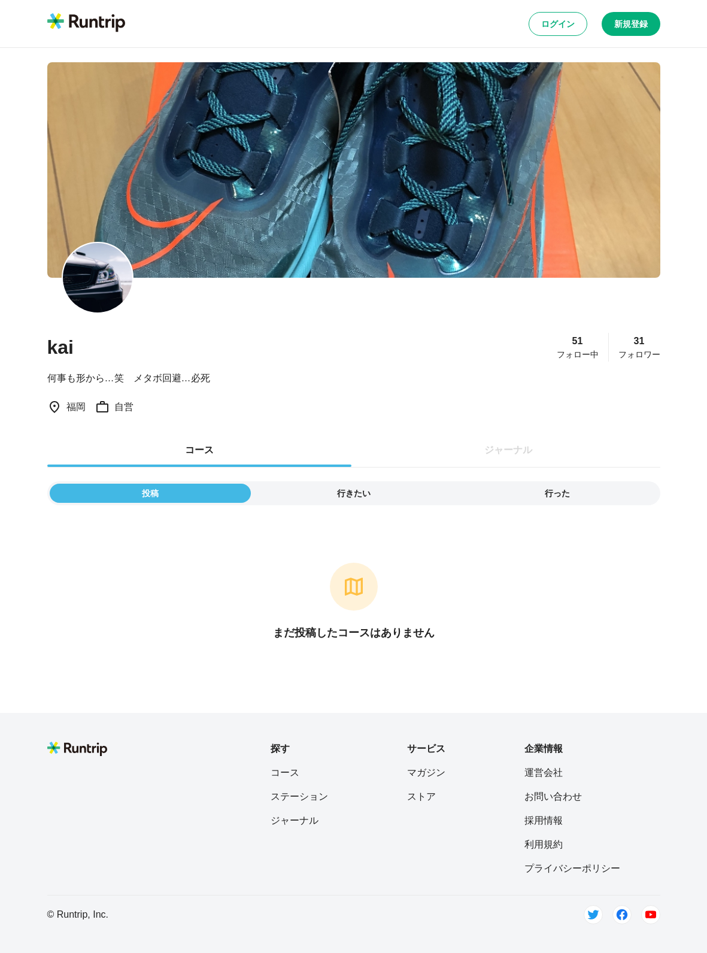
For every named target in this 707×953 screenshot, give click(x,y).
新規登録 (631, 24)
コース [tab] (199, 450)
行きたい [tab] (354, 493)
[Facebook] (622, 914)
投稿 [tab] (150, 493)
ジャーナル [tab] (508, 450)
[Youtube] (650, 914)
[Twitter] (593, 914)
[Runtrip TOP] (86, 23)
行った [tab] (557, 493)
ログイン (558, 24)
